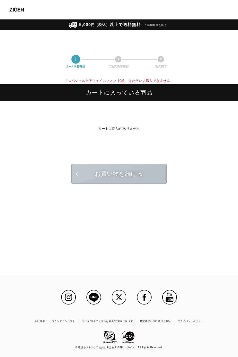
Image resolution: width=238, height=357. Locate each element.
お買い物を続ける (119, 173)
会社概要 (40, 321)
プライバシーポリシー (190, 321)
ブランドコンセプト (63, 321)
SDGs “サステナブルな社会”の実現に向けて (107, 321)
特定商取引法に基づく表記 (155, 321)
